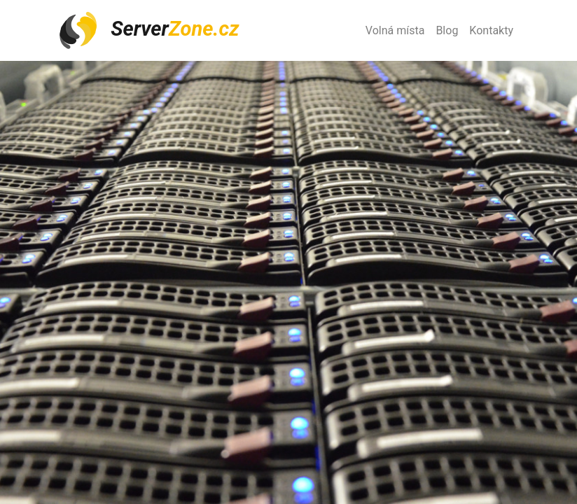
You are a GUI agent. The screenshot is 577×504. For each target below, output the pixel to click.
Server (148, 30)
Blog (447, 30)
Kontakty (491, 30)
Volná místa (395, 30)
